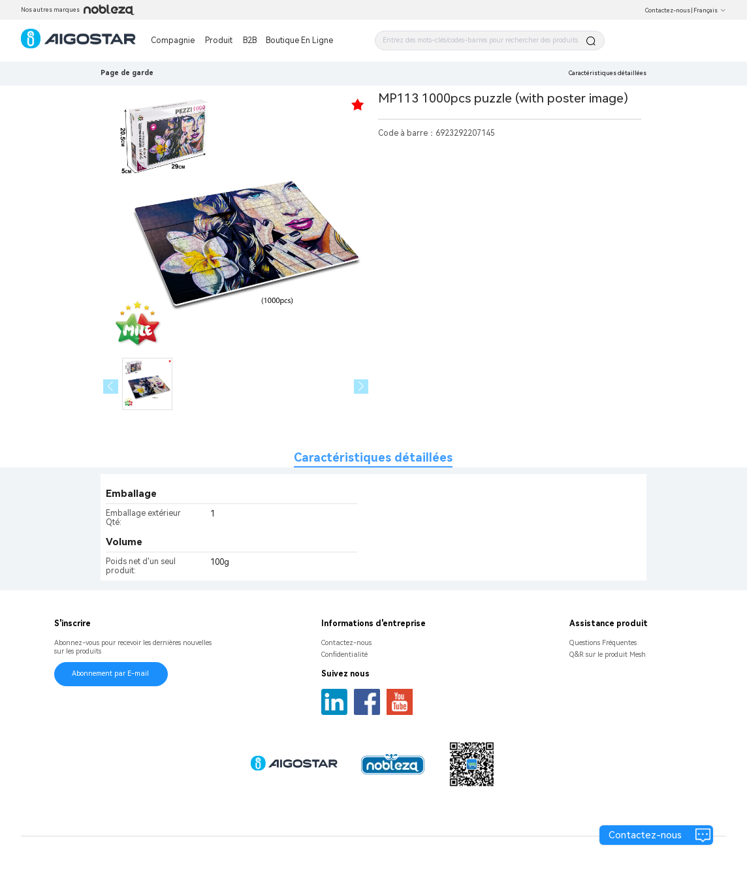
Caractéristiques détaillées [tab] (373, 457)
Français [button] (709, 10)
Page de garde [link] (127, 73)
